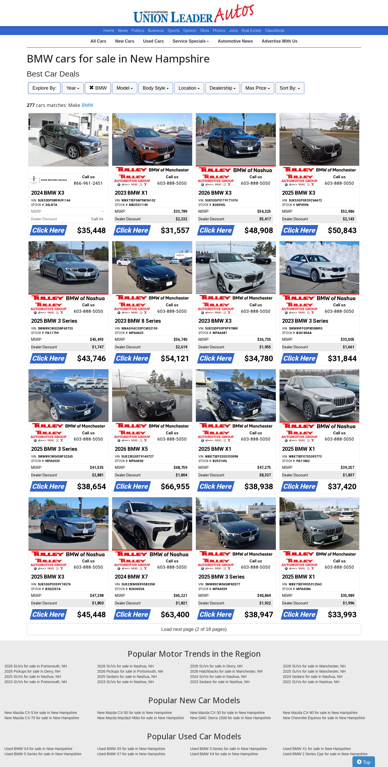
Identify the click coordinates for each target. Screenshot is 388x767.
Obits (205, 30)
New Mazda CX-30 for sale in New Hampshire (227, 713)
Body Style (156, 88)
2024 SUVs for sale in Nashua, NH (218, 676)
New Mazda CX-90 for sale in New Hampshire (320, 713)
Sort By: (290, 88)
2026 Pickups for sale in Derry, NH (32, 671)
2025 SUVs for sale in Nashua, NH (32, 676)
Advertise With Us (280, 41)
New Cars (124, 41)
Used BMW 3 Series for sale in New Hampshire (228, 749)
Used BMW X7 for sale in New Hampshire (131, 754)
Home (109, 30)
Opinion (190, 30)
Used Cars (153, 41)
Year (72, 88)
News (123, 30)
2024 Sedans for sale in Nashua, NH (312, 676)
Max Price (258, 88)
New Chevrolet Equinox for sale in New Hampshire (324, 718)
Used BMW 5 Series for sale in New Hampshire (42, 754)
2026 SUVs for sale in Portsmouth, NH (35, 666)
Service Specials (191, 41)
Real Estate (252, 30)
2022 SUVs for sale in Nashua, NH (311, 682)
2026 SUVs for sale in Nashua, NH (125, 666)
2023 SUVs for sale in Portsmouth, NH (35, 682)
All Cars (98, 41)
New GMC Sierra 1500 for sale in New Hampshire (230, 718)
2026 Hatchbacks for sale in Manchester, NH (226, 671)
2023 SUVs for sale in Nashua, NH (125, 682)
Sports (174, 30)
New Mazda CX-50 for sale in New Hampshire (134, 713)
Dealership (223, 88)
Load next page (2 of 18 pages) (194, 629)
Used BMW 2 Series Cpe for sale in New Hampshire (325, 754)
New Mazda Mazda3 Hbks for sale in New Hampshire (140, 718)
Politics (138, 30)
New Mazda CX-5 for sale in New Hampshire (40, 713)
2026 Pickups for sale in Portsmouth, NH (130, 671)
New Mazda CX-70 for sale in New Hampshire (41, 718)
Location (189, 88)
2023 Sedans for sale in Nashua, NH (219, 682)
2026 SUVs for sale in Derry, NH (216, 666)
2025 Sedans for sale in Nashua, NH (127, 676)
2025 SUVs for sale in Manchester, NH (314, 671)
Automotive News (235, 41)
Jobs (234, 30)
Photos (219, 30)
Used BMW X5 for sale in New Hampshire (131, 749)
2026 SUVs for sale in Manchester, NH (314, 666)
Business (156, 30)
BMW (98, 88)
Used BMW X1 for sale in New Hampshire (317, 749)
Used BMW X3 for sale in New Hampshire (38, 749)
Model (125, 88)
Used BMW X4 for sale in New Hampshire (224, 754)
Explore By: (44, 88)
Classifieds (274, 30)
